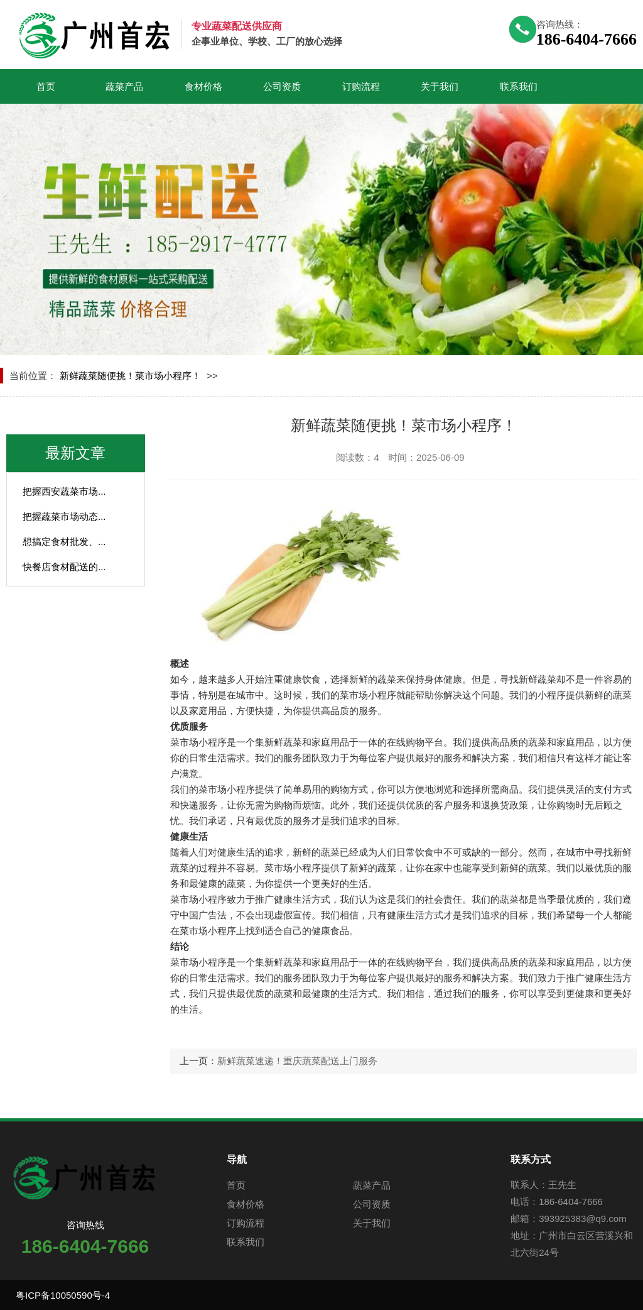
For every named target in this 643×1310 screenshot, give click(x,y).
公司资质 (282, 86)
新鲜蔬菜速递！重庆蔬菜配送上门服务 (297, 1060)
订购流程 (361, 86)
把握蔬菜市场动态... (64, 516)
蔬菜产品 (124, 86)
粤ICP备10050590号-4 (63, 1295)
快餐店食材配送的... (64, 566)
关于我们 (439, 86)
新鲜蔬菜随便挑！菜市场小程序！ (130, 375)
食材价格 (203, 86)
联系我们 (519, 86)
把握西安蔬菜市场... (64, 491)
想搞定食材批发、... (64, 541)
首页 (45, 86)
